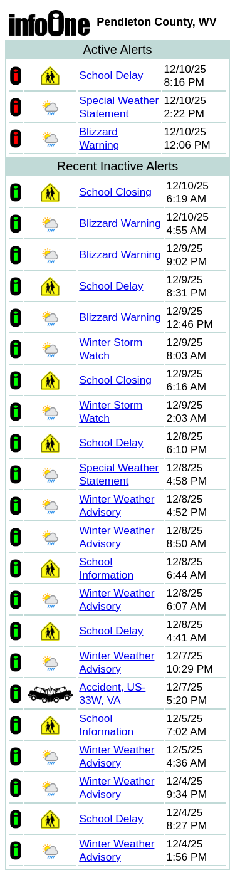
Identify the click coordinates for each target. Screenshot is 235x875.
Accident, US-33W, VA (112, 693)
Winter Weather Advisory (116, 505)
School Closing (115, 192)
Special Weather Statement (119, 107)
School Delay (111, 75)
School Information (106, 568)
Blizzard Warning (99, 138)
